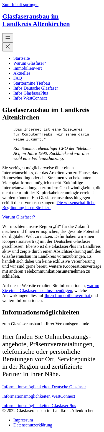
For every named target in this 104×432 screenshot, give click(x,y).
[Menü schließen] (7, 46)
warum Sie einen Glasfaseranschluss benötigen (50, 288)
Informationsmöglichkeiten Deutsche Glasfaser (44, 386)
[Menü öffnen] (7, 37)
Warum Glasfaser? (18, 217)
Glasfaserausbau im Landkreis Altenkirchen (36, 20)
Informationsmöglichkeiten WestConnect (38, 396)
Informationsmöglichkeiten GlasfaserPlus (39, 405)
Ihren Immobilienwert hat (67, 295)
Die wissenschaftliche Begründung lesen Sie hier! (48, 205)
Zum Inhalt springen (20, 4)
